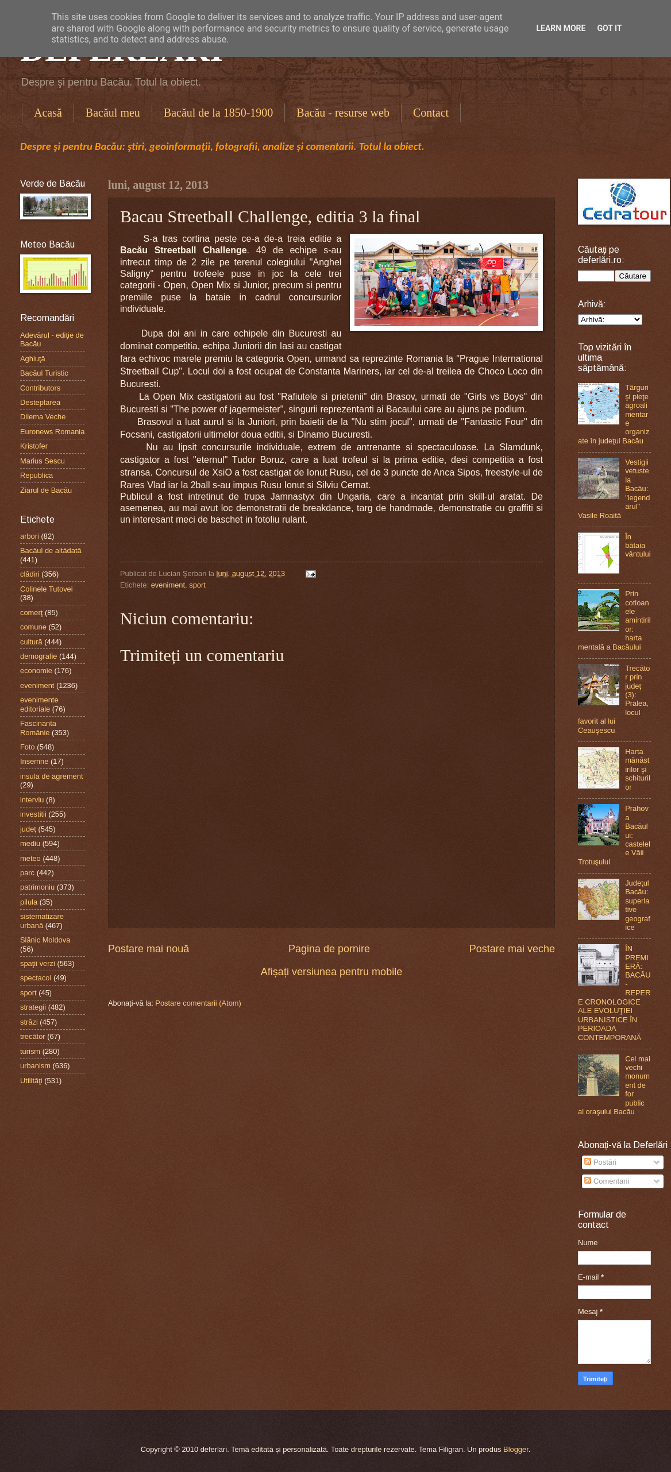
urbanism (35, 1065)
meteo (30, 858)
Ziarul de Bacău (46, 490)
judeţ (28, 829)
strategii (33, 1007)
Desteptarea (40, 402)
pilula (28, 902)
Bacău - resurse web (343, 112)
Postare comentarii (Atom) (198, 1003)
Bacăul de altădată (51, 550)
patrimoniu (37, 887)
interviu (32, 799)
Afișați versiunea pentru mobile (331, 972)
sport (197, 585)
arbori (29, 536)
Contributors (40, 388)
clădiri (30, 574)
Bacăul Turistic (44, 373)
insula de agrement (51, 776)
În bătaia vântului (637, 545)
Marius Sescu (42, 461)
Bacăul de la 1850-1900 (218, 112)
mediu (30, 843)
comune (33, 627)
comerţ (31, 612)
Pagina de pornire (329, 949)
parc (27, 872)
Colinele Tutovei (46, 589)
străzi (29, 1022)
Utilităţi (31, 1080)
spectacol (35, 977)
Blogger (516, 1449)
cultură (31, 642)
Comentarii (606, 1181)
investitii (33, 814)
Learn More (560, 28)
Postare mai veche (512, 949)
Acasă (48, 112)
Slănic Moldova (45, 940)
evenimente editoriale (39, 704)
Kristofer (34, 446)
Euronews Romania (52, 431)
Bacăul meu (113, 112)
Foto (27, 747)
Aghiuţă (32, 358)
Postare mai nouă (148, 949)
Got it (609, 28)
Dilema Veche (42, 416)
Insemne (34, 761)
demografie (38, 656)
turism (30, 1051)
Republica (36, 475)
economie (36, 670)
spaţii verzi (37, 963)
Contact (431, 112)
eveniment (168, 585)
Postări (600, 1162)
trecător (32, 1036)
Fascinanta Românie (38, 727)
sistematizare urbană (42, 920)
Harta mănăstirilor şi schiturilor (637, 769)
